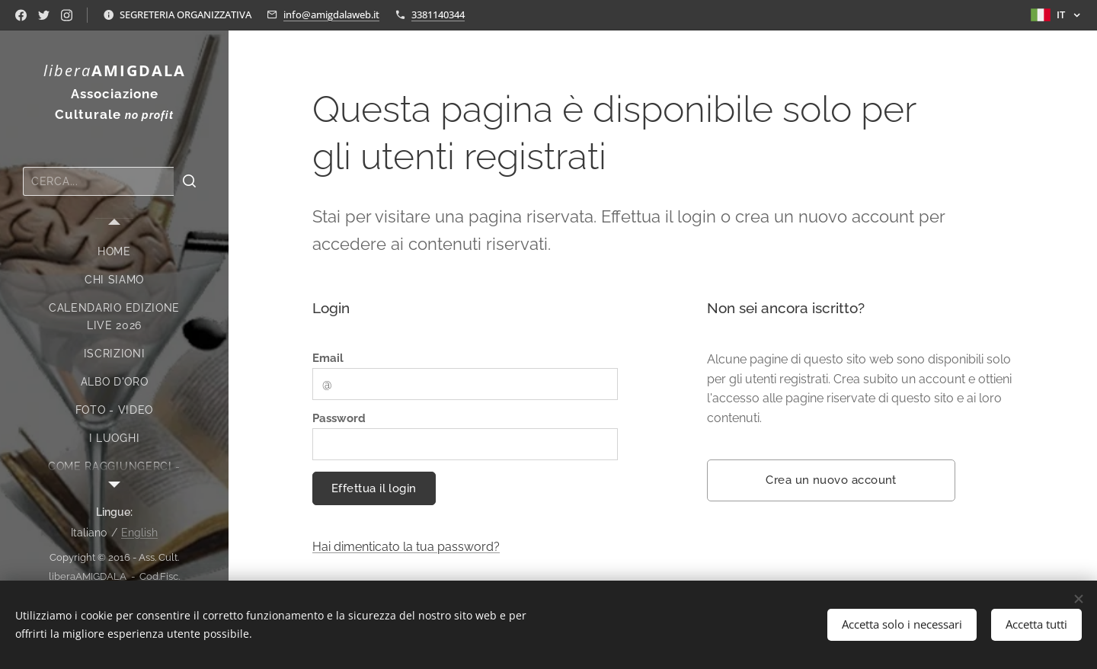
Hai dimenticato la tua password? (406, 546)
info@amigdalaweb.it (331, 14)
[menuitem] (114, 252)
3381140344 (438, 14)
